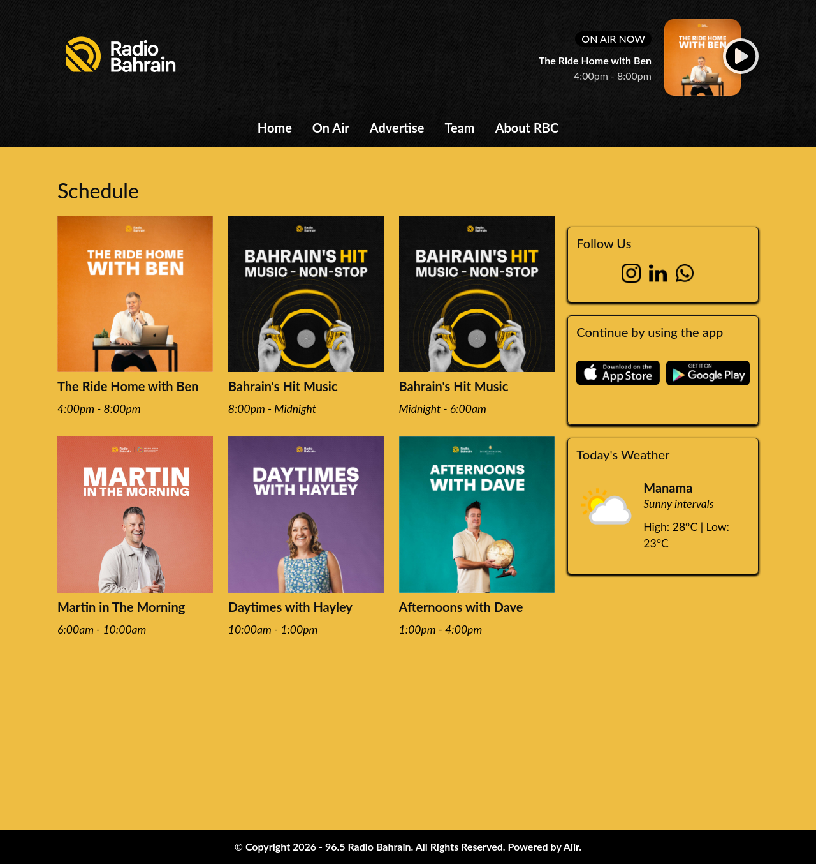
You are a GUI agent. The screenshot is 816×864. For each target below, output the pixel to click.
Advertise (397, 127)
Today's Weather (622, 454)
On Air (330, 127)
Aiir (571, 846)
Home (275, 127)
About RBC (527, 127)
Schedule (98, 190)
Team (459, 127)
